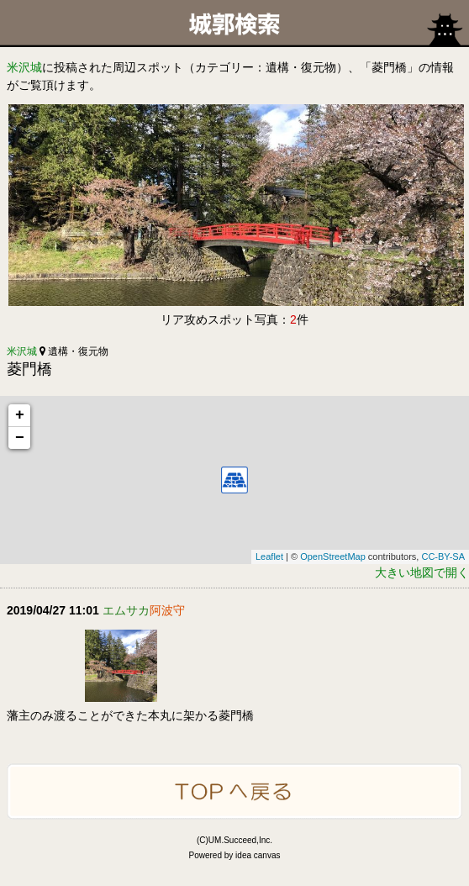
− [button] (19, 438)
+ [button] (19, 415)
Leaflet (269, 556)
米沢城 (24, 67)
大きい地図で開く (422, 572)
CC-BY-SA (443, 556)
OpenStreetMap (333, 556)
